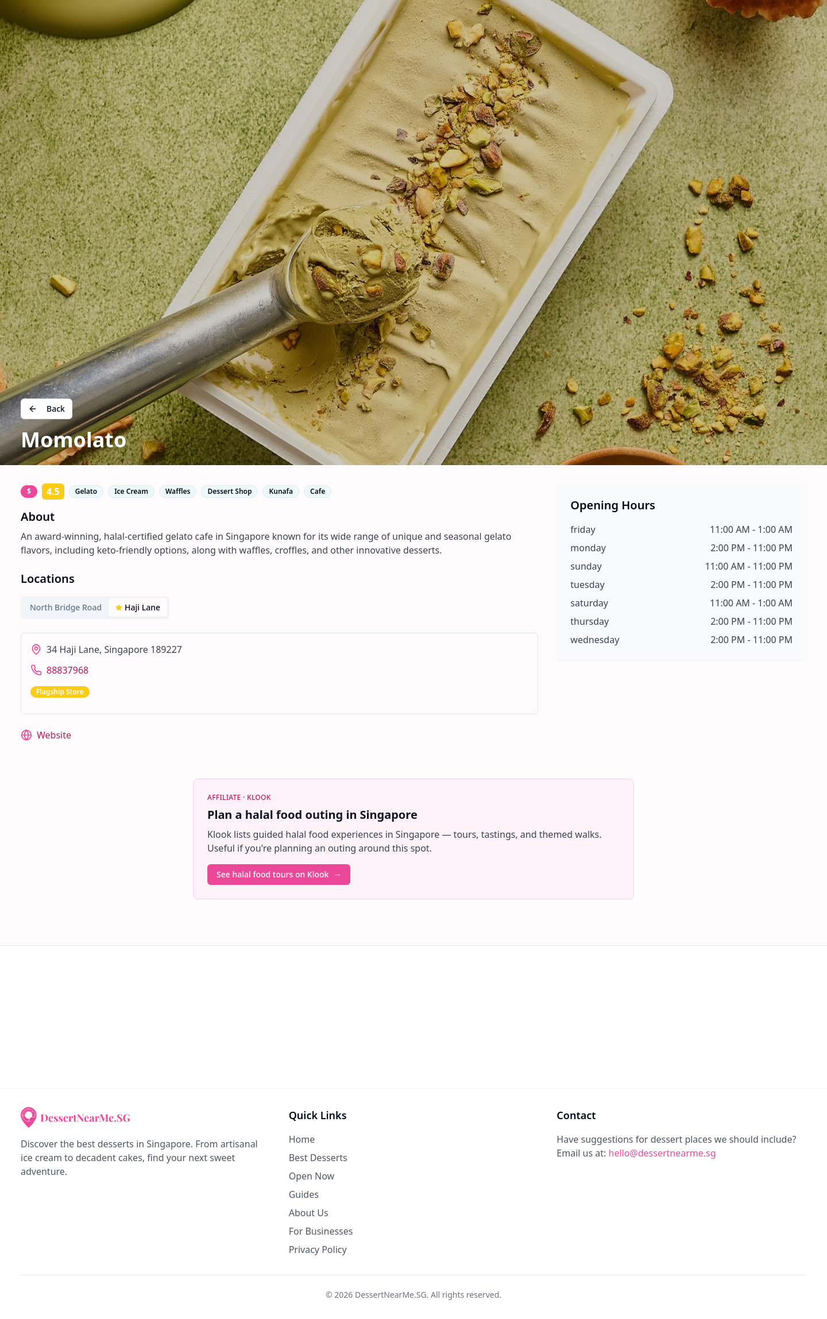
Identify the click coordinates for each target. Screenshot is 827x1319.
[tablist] (95, 607)
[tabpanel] (279, 673)
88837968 (67, 670)
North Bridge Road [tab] (66, 607)
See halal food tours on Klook (279, 874)
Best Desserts (318, 1157)
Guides (304, 1194)
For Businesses (321, 1231)
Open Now (312, 1176)
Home (302, 1139)
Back (46, 408)
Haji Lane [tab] (137, 607)
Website (54, 735)
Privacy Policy (318, 1249)
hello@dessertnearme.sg (662, 1153)
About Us (309, 1212)
